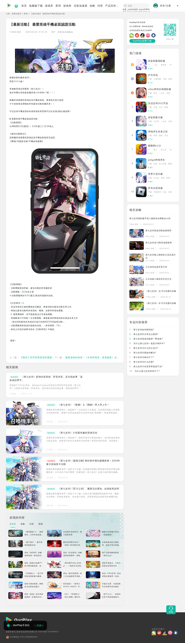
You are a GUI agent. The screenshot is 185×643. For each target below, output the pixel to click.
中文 (171, 65)
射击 (155, 93)
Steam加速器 (147, 26)
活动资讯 (51, 461)
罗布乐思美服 (155, 188)
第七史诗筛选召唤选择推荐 (158, 230)
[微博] (137, 35)
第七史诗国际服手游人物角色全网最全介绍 (149, 218)
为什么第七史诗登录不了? (144, 371)
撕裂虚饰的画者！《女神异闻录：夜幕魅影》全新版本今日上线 (99, 357)
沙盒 (165, 192)
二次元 (155, 65)
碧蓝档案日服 (155, 117)
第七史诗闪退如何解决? (142, 352)
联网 (170, 164)
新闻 (26, 14)
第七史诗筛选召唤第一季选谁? (146, 339)
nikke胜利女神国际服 (159, 89)
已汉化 (156, 121)
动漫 (168, 93)
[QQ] (154, 35)
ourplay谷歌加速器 (137, 22)
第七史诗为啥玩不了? (141, 357)
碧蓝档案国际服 (156, 61)
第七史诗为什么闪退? (141, 362)
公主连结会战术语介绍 (156, 267)
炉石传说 (153, 75)
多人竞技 (163, 164)
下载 (149, 65)
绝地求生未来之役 (158, 131)
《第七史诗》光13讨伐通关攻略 (161, 291)
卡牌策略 (157, 79)
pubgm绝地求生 (156, 160)
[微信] (132, 35)
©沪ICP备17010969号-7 (48, 632)
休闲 (170, 79)
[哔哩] (148, 35)
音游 (163, 178)
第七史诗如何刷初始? (141, 329)
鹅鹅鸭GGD (154, 145)
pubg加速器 (133, 9)
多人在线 (163, 150)
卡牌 (165, 79)
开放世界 (157, 192)
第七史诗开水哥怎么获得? (143, 334)
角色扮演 (163, 65)
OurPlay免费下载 (142, 41)
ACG (168, 178)
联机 (166, 107)
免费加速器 (16, 14)
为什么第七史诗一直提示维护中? (147, 343)
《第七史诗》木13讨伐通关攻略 (161, 303)
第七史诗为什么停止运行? (143, 348)
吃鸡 (155, 136)
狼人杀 (155, 150)
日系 (170, 121)
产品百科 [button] (111, 5)
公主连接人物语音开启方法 (158, 279)
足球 (155, 107)
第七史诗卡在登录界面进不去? (146, 366)
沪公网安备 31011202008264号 (21, 637)
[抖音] (143, 35)
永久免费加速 (135, 26)
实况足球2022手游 (158, 103)
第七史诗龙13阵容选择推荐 (159, 242)
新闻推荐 (14, 377)
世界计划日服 (155, 174)
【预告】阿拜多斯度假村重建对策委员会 (42, 357)
